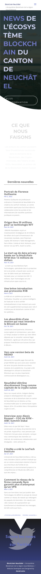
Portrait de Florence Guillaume (16, 193)
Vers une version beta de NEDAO (19, 353)
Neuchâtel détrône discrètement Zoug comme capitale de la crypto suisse (20, 385)
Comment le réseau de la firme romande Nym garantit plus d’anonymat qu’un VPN (19, 483)
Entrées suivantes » (30, 515)
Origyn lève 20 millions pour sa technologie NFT (18, 223)
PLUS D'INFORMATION (17, 99)
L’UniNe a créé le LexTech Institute (19, 450)
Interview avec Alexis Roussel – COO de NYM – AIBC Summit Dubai (18, 418)
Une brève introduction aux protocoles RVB (18, 289)
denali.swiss (20, 571)
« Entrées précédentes (12, 515)
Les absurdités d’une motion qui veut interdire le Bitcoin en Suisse (19, 321)
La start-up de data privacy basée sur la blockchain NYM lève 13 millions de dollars (20, 256)
